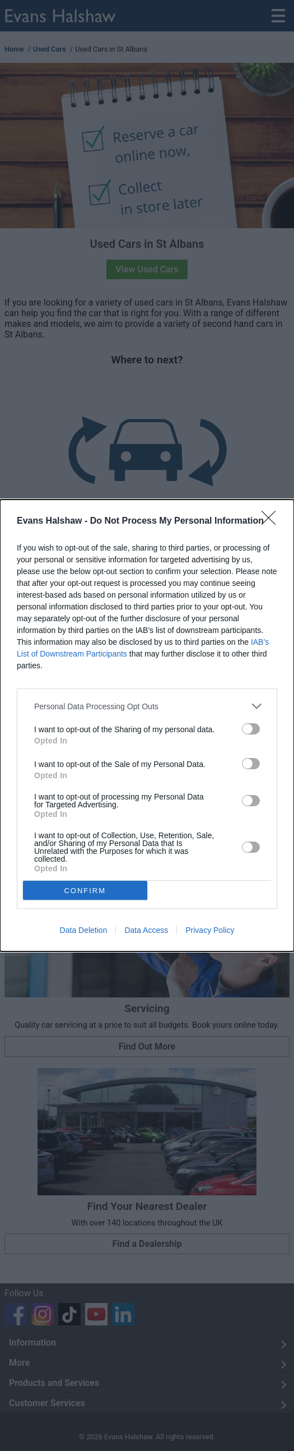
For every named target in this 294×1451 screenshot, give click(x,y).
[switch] (251, 728)
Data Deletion (84, 930)
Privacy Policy (209, 930)
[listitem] (147, 706)
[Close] (272, 521)
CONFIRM (85, 890)
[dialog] (147, 725)
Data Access (146, 930)
